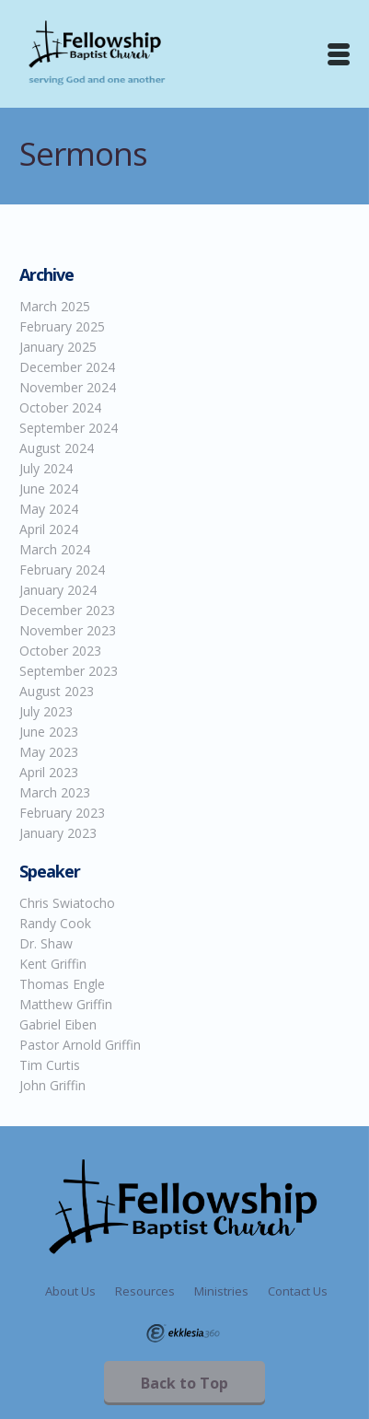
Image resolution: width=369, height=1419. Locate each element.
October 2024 (60, 407)
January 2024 (58, 590)
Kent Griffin (52, 963)
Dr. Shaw (46, 943)
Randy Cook (55, 923)
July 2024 (46, 468)
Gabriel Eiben (58, 1024)
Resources (145, 1291)
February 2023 (62, 812)
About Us (70, 1291)
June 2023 (48, 731)
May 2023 (48, 752)
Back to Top (184, 1383)
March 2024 (54, 549)
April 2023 (48, 772)
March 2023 (54, 792)
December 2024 (67, 367)
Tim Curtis (49, 1065)
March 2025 (54, 306)
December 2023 (67, 610)
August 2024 (56, 448)
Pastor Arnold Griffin (80, 1044)
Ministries (221, 1291)
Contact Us (298, 1291)
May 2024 (48, 509)
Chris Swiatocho (67, 903)
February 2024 (62, 569)
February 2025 (62, 326)
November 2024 (67, 387)
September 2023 (68, 671)
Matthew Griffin (65, 1004)
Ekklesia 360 (183, 1333)
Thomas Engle (62, 984)
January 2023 (58, 833)
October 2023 (60, 650)
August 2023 (56, 691)
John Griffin (52, 1085)
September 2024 (68, 427)
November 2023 (67, 630)
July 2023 (46, 711)
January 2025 (58, 346)
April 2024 (48, 529)
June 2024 (48, 488)
